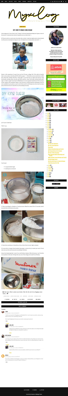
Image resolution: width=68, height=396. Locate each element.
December (50, 129)
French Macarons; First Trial (53, 163)
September (50, 134)
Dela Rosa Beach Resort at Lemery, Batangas (56, 161)
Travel (19, 1)
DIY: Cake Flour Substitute (53, 143)
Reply (10, 332)
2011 (48, 174)
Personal (24, 1)
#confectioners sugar (14, 296)
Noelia (6, 355)
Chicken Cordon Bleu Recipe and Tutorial (55, 149)
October (50, 133)
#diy (21, 296)
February (50, 168)
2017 (48, 120)
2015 (48, 124)
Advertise (30, 1)
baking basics (22, 26)
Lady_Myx (11, 325)
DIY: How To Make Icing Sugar (53, 152)
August (49, 136)
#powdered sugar (37, 296)
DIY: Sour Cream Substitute (53, 145)
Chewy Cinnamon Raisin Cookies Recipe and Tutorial (56, 155)
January (50, 170)
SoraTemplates (32, 394)
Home (2, 1)
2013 (48, 127)
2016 (48, 122)
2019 (48, 116)
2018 (48, 118)
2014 (48, 126)
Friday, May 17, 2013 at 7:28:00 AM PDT (16, 326)
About (6, 1)
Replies (7, 323)
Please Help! (50, 147)
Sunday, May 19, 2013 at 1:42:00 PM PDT (13, 356)
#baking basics (6, 296)
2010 (48, 176)
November (50, 131)
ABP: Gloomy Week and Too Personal (55, 151)
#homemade (25, 296)
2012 (48, 173)
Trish (6, 311)
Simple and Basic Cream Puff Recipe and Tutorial (57, 157)
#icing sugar (30, 296)
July (49, 138)
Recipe (15, 1)
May (49, 142)
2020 (48, 115)
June (49, 140)
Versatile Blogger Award (52, 159)
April (49, 165)
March (49, 167)
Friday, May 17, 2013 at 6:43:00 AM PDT (12, 336)
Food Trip (11, 1)
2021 (48, 113)
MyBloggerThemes (39, 394)
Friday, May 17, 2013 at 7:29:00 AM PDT (16, 347)
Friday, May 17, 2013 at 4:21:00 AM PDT (12, 313)
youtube (34, 1)
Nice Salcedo (8, 335)
